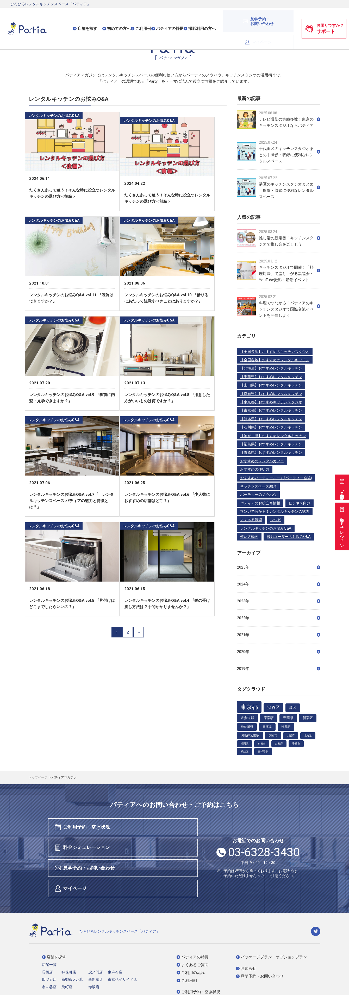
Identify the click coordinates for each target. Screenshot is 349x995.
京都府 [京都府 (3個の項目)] (279, 743)
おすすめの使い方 (254, 469)
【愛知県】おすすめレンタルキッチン (271, 394)
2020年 (278, 651)
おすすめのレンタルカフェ (262, 461)
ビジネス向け (299, 503)
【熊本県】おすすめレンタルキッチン (271, 419)
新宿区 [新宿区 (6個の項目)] (308, 718)
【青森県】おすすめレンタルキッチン (271, 452)
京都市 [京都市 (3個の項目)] (262, 743)
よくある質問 (251, 520)
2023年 (278, 601)
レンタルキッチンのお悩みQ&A (265, 528)
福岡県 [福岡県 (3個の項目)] (244, 743)
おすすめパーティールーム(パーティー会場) (276, 478)
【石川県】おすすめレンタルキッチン (271, 427)
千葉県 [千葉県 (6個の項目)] (288, 718)
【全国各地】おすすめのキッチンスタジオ (274, 352)
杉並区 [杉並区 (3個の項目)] (244, 751)
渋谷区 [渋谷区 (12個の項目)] (273, 707)
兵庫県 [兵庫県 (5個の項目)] (267, 727)
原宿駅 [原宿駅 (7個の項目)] (269, 718)
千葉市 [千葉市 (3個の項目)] (296, 743)
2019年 (278, 668)
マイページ (276, 17)
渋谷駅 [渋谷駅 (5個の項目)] (286, 727)
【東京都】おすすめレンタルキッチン (271, 410)
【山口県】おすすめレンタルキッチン (271, 385)
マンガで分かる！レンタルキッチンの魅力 (274, 511)
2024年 (278, 584)
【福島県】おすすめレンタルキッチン (271, 444)
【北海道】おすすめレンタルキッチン (271, 368)
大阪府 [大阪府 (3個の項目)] (291, 735)
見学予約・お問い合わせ (86, 849)
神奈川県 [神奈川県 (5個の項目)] (247, 727)
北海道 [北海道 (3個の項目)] (308, 735)
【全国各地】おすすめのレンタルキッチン (274, 360)
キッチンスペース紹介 (258, 486)
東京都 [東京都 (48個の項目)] (249, 707)
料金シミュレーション (341, 525)
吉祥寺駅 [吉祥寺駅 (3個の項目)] (263, 751)
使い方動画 (249, 537)
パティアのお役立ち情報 (260, 503)
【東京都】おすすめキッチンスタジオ (271, 402)
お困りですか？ (324, 18)
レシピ (275, 520)
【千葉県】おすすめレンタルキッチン (271, 377)
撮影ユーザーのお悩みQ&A (289, 537)
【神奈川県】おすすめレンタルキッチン (273, 436)
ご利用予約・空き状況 (341, 484)
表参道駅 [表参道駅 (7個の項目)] (247, 718)
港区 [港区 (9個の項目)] (292, 708)
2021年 (278, 634)
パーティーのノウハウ (258, 494)
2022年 (278, 618)
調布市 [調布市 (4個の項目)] (273, 735)
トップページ (38, 777)
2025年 (278, 567)
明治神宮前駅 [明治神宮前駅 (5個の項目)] (250, 735)
